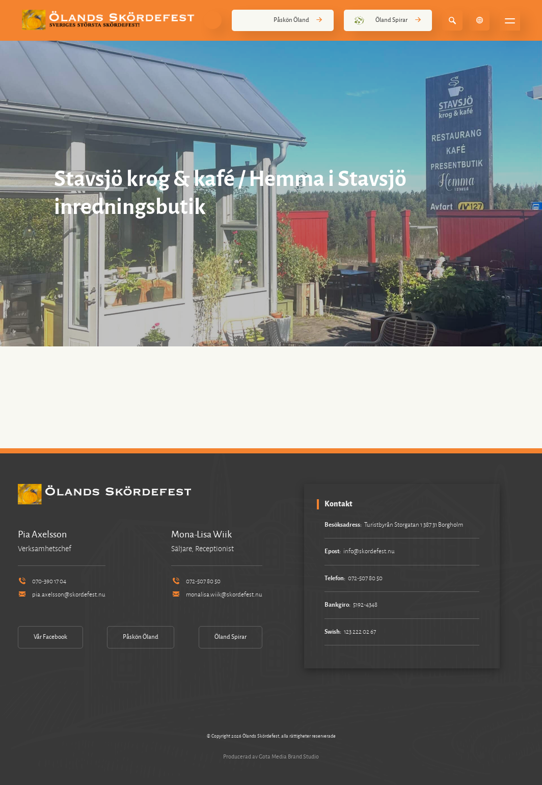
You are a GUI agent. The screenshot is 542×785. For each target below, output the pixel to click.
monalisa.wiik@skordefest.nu (216, 594)
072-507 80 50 (195, 581)
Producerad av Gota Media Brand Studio (271, 756)
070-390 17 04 (42, 581)
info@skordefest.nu (369, 551)
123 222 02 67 (360, 632)
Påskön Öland (282, 20)
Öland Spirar (388, 20)
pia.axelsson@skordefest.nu (61, 594)
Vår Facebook (50, 637)
